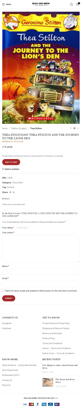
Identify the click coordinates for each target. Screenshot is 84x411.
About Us (6, 385)
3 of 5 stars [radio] (22, 228)
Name (5, 266)
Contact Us (7, 380)
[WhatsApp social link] (13, 192)
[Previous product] (71, 128)
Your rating (8, 228)
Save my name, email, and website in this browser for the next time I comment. (41, 291)
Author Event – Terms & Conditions (58, 353)
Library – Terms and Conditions (56, 348)
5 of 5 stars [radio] (26, 228)
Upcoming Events (10, 370)
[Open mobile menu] (7, 4)
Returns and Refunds (52, 333)
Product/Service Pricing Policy (56, 323)
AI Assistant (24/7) (10, 375)
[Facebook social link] (10, 192)
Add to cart (11, 162)
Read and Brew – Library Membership (19, 365)
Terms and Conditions (52, 343)
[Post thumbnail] (47, 383)
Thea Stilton (36, 128)
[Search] (71, 4)
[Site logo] (40, 4)
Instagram (7, 323)
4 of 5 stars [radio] (24, 228)
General (18, 141)
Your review (8, 232)
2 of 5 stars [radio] (20, 228)
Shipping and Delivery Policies (55, 328)
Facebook (6, 328)
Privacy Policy (48, 338)
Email (5, 278)
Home (5, 128)
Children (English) (19, 128)
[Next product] (78, 128)
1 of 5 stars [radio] (18, 228)
